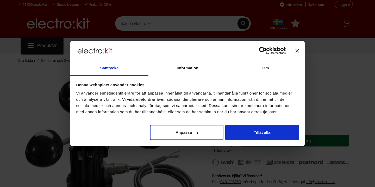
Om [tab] (265, 68)
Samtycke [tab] (109, 68)
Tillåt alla (262, 132)
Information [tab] (187, 68)
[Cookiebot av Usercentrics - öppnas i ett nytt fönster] (263, 51)
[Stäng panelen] (297, 50)
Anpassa (187, 132)
